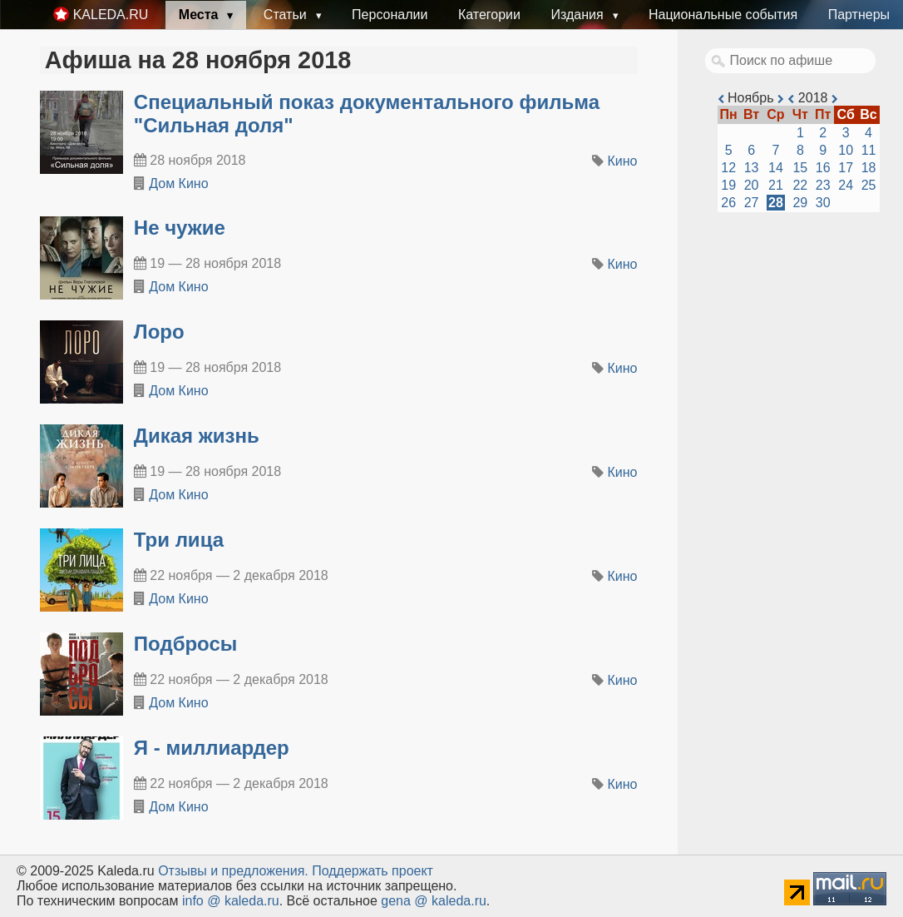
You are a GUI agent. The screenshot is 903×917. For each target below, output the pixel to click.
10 (845, 150)
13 (751, 168)
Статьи (287, 14)
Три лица (179, 539)
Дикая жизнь (196, 435)
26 (728, 203)
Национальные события (723, 14)
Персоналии (389, 14)
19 (728, 185)
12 (728, 168)
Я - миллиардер (211, 747)
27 (751, 203)
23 (823, 185)
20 (751, 185)
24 (845, 185)
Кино (623, 161)
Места (200, 14)
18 (868, 168)
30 (823, 203)
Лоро (159, 331)
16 (823, 168)
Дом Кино (178, 183)
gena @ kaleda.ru (433, 901)
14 (775, 168)
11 (868, 150)
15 (799, 168)
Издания (578, 14)
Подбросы (186, 643)
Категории (489, 14)
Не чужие (179, 227)
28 (775, 203)
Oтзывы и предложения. (233, 871)
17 (845, 168)
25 (868, 185)
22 (799, 185)
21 (775, 185)
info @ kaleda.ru (230, 901)
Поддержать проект (372, 871)
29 (799, 203)
